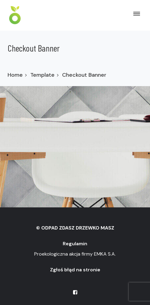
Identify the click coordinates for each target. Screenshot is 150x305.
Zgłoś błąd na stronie (75, 269)
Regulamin (75, 243)
